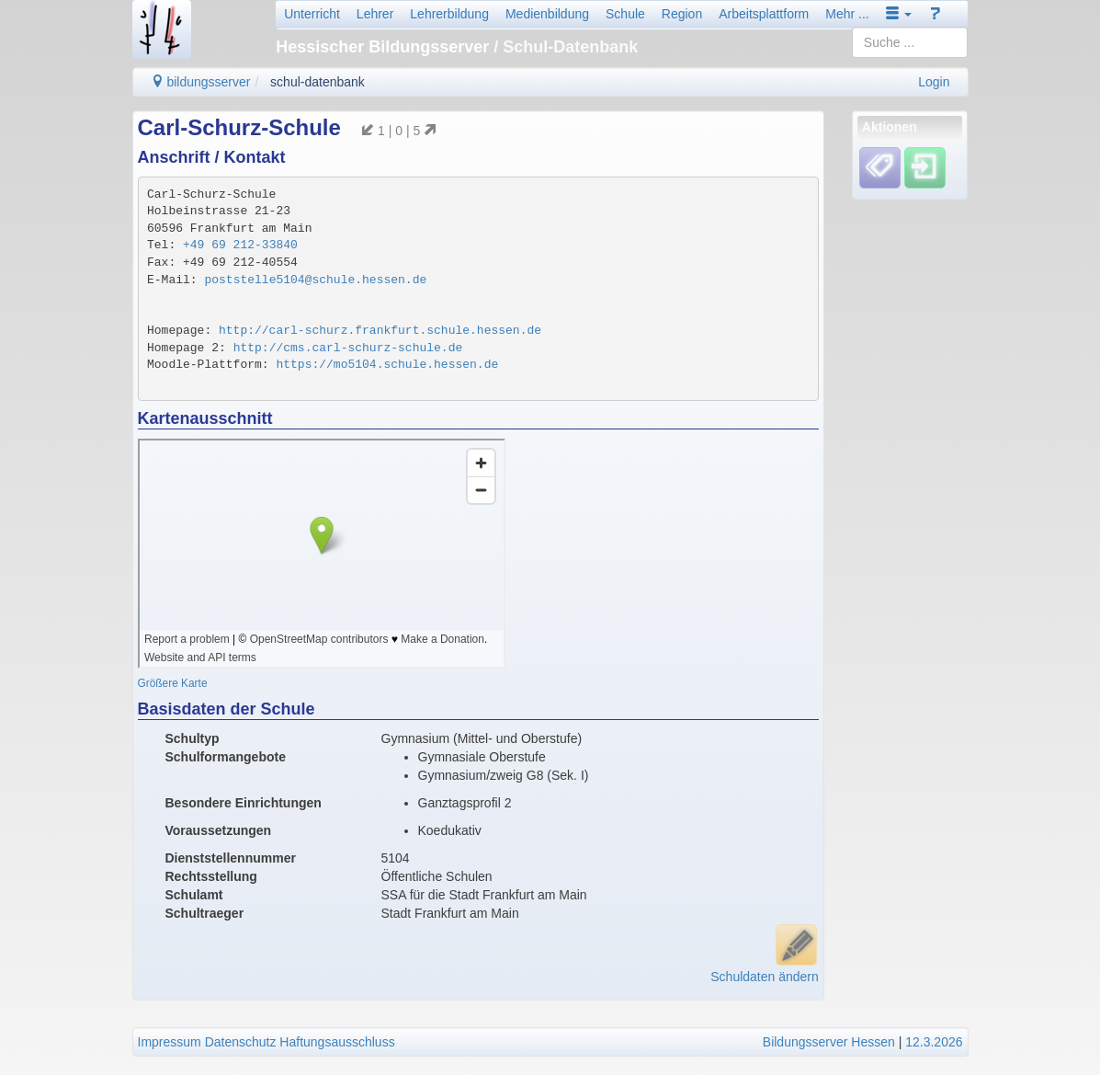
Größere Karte (173, 683)
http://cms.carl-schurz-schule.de (348, 348)
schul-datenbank (317, 81)
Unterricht (312, 13)
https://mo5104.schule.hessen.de (387, 365)
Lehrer (375, 13)
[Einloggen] (924, 167)
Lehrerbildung (449, 13)
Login (933, 81)
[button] (899, 14)
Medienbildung (547, 13)
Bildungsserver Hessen (829, 1042)
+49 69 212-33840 (240, 245)
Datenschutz (241, 1042)
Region (682, 13)
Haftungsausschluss (336, 1042)
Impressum (169, 1042)
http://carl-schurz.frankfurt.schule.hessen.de (380, 330)
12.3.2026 (933, 1042)
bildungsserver (201, 81)
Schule (625, 13)
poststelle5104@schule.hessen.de (315, 280)
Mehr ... (846, 13)
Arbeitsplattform (764, 13)
